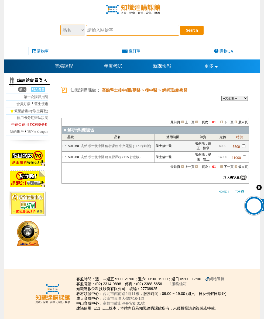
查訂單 (135, 51)
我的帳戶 (17, 131)
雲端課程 (64, 66)
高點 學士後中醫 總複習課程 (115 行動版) (110, 157)
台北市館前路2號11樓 (121, 293)
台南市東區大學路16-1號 (123, 298)
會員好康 (23, 104)
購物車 (43, 51)
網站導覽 (216, 279)
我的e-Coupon (37, 131)
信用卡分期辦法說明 (32, 118)
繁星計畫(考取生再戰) (31, 111)
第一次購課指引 (36, 97)
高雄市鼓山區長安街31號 (124, 303)
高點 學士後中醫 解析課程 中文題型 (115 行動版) (116, 146)
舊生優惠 (41, 104)
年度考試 (113, 66)
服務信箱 (178, 284)
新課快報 (162, 66)
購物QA (227, 51)
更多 (211, 66)
